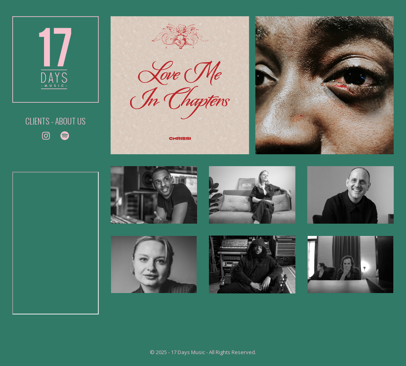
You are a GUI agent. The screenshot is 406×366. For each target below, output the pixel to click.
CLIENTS (37, 121)
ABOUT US (70, 121)
